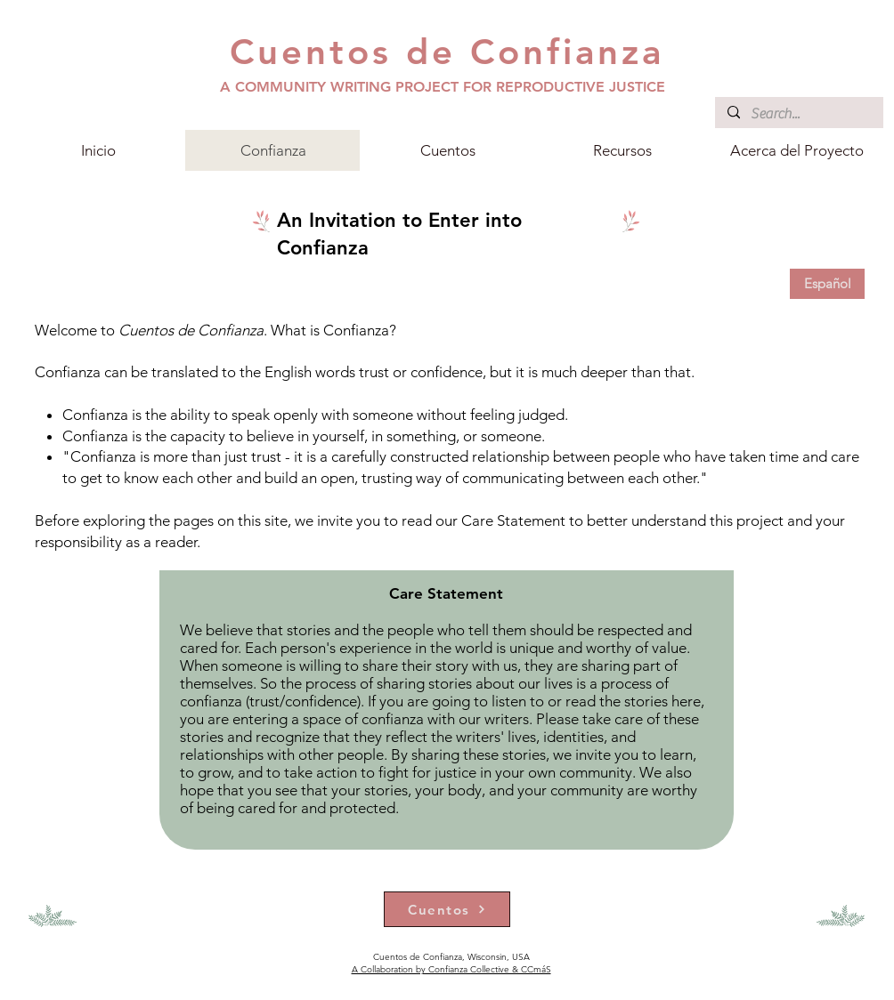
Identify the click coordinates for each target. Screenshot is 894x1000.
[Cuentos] (447, 909)
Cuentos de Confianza (447, 51)
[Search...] (798, 114)
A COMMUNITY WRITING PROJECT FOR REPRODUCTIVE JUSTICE (442, 86)
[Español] (827, 284)
